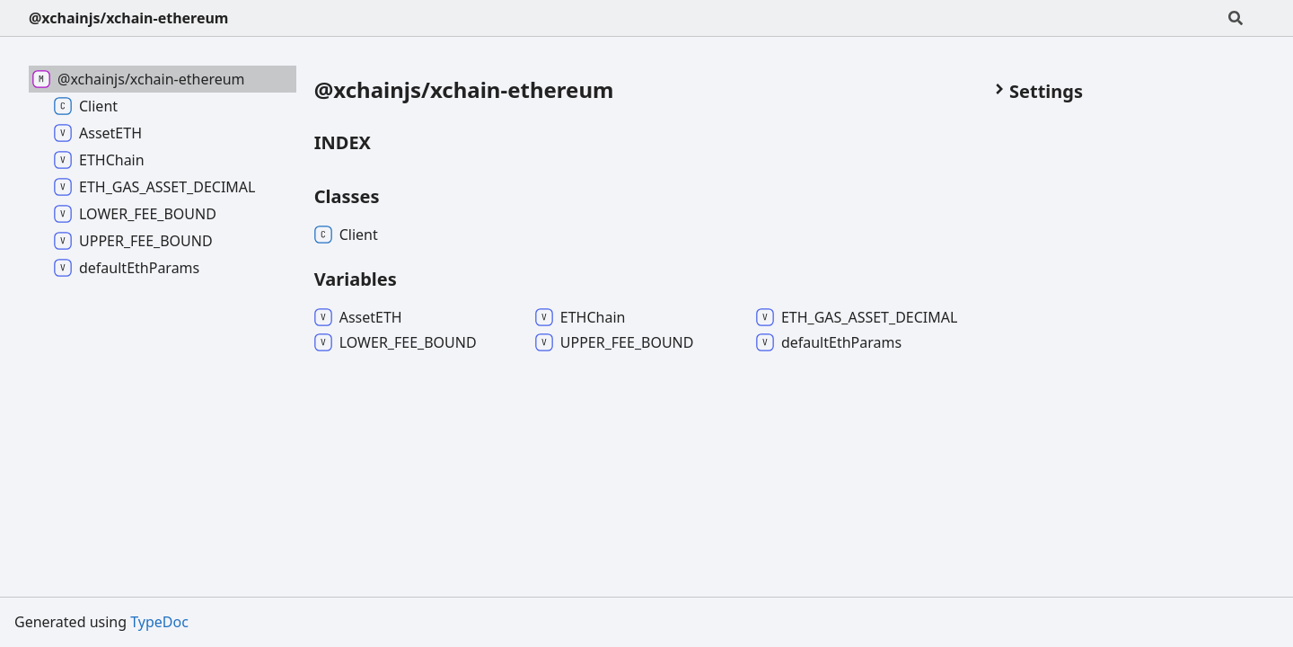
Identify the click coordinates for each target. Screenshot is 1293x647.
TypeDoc (159, 622)
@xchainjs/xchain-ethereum (128, 18)
